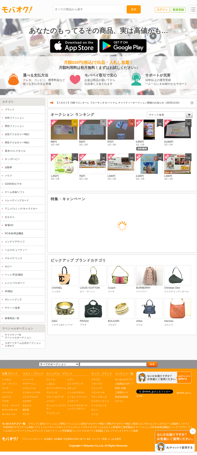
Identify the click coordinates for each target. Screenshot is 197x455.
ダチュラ (71, 388)
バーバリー (7, 392)
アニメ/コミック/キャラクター (83, 427)
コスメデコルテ (30, 397)
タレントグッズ (113, 430)
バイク (184, 423)
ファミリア (96, 388)
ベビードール (98, 392)
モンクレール (8, 414)
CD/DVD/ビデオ (11, 427)
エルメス (6, 397)
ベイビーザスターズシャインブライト (77, 407)
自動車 (174, 423)
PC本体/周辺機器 (160, 427)
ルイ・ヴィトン (9, 383)
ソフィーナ (28, 379)
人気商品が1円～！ (124, 383)
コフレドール (29, 388)
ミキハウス (96, 383)
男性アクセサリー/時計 (119, 423)
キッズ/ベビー (162, 423)
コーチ (5, 388)
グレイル (50, 379)
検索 (133, 9)
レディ (70, 379)
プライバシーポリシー (32, 439)
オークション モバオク (10, 439)
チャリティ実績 (99, 439)
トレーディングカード (54, 427)
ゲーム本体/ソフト (30, 427)
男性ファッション (69, 423)
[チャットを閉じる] (193, 431)
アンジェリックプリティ (56, 407)
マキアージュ (29, 383)
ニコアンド (72, 401)
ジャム (94, 414)
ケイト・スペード (11, 405)
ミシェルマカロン (76, 392)
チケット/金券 (131, 430)
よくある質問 (114, 439)
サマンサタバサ (9, 409)
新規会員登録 (121, 397)
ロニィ (94, 409)
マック (26, 414)
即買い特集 (120, 388)
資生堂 (26, 409)
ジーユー (50, 401)
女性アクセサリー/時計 (93, 423)
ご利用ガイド (121, 392)
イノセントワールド (77, 397)
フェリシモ (51, 392)
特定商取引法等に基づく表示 (77, 439)
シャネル (6, 379)
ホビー (49, 430)
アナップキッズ (99, 397)
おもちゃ (106, 427)
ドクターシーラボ (31, 392)
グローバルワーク (55, 397)
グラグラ (95, 379)
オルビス (27, 405)
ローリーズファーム (56, 388)
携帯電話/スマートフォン (136, 427)
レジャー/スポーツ (83, 430)
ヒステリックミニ (100, 401)
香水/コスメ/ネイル (143, 423)
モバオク (17, 9)
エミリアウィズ (75, 383)
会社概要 (58, 439)
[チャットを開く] (175, 441)
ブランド (32, 423)
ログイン (119, 401)
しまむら (50, 383)
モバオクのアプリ (124, 379)
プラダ (5, 401)
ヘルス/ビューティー (13, 430)
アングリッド (53, 413)
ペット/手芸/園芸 (63, 430)
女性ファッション (49, 423)
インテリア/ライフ (180, 427)
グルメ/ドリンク (35, 430)
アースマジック (99, 405)
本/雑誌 (99, 430)
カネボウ (27, 401)
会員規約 (48, 439)
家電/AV (117, 427)
